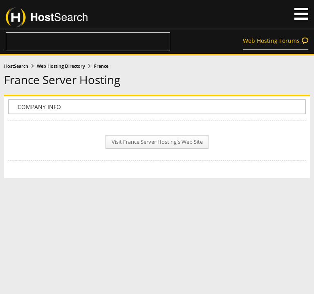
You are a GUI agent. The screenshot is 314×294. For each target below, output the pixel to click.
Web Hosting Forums (271, 41)
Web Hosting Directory (61, 66)
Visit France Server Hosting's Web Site (157, 141)
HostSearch (16, 66)
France (101, 66)
